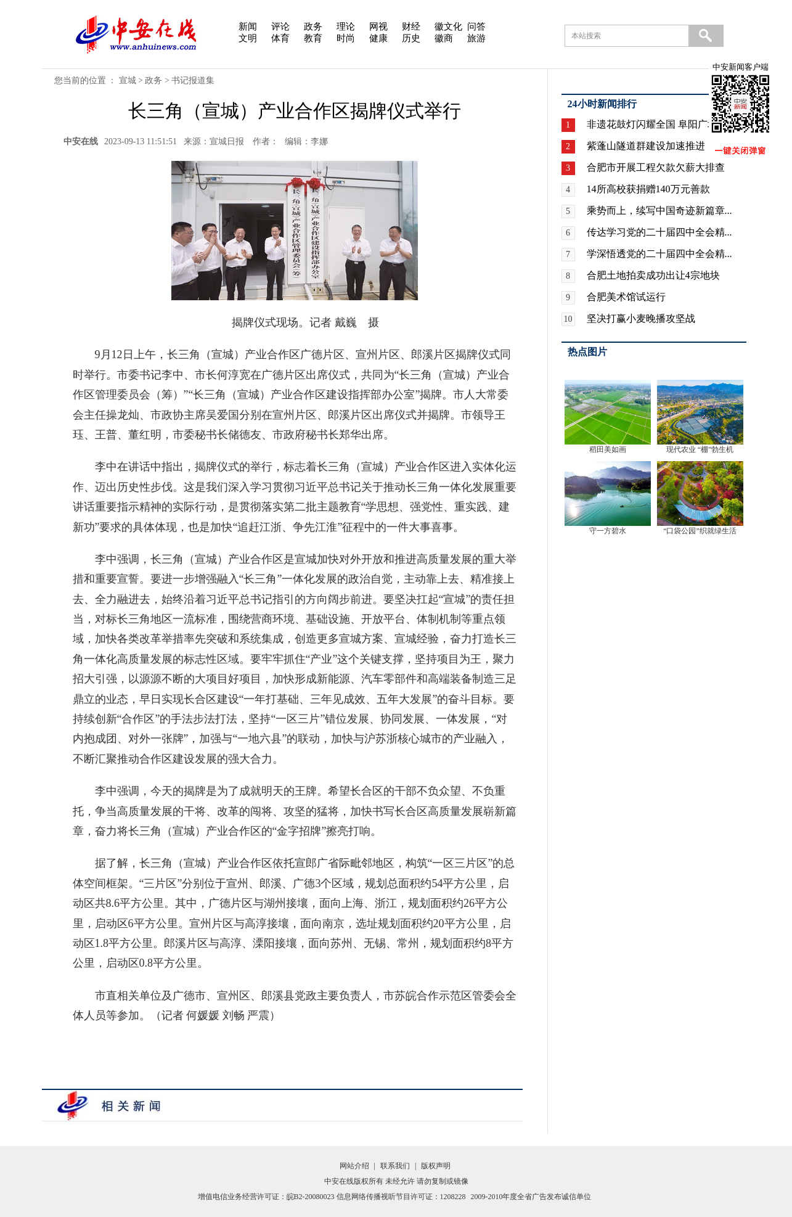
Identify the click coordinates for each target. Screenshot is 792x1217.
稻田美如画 (607, 449)
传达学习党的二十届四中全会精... (659, 232)
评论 (280, 26)
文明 (248, 38)
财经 (411, 26)
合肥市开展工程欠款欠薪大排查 (656, 167)
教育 (313, 38)
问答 (476, 26)
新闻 (248, 26)
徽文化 (448, 26)
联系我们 (395, 1166)
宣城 (127, 80)
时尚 (346, 38)
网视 (378, 26)
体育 (280, 38)
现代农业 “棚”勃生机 (700, 449)
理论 (346, 26)
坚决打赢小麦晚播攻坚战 (641, 318)
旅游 (476, 38)
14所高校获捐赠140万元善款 (648, 189)
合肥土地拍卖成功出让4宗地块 (653, 275)
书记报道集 (192, 80)
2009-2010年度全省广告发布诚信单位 (531, 1196)
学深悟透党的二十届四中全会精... (659, 253)
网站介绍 (354, 1166)
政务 (313, 26)
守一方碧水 (607, 531)
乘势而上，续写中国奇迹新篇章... (659, 210)
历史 (411, 38)
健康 (378, 38)
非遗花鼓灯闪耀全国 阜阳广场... (656, 124)
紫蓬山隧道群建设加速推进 (646, 146)
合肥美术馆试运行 (626, 297)
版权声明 (436, 1166)
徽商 (444, 38)
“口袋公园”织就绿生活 (700, 531)
